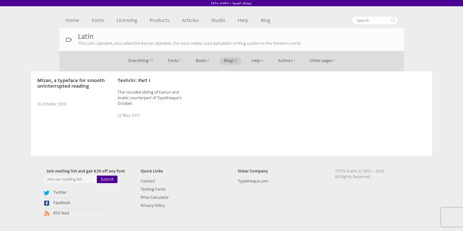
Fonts (98, 20)
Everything (140, 60)
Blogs (230, 60)
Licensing (127, 20)
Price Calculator (155, 197)
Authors (286, 60)
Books (202, 60)
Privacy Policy (153, 205)
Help (243, 20)
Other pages (322, 60)
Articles (190, 20)
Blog (265, 20)
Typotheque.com (253, 181)
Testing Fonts (153, 189)
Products (159, 20)
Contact (148, 181)
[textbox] (375, 20)
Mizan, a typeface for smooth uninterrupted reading (71, 83)
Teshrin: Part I (133, 80)
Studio (218, 20)
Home (72, 20)
